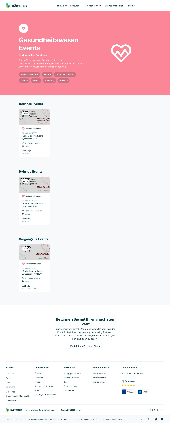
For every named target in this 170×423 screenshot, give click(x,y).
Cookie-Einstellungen (114, 419)
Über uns (38, 373)
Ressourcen (93, 5)
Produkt (61, 5)
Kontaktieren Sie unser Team (85, 346)
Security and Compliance (45, 394)
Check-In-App (12, 400)
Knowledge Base (71, 386)
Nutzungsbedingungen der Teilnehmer (75, 419)
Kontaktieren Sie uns (44, 386)
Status (37, 390)
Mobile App (10, 391)
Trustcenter (69, 390)
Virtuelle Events (99, 377)
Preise (131, 5)
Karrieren (39, 377)
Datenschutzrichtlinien (14, 419)
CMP (8, 382)
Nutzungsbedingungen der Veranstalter (42, 419)
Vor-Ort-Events (99, 373)
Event (8, 378)
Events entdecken (114, 5)
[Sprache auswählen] (157, 410)
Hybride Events (99, 382)
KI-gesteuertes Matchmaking (18, 396)
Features (76, 5)
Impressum (97, 419)
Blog (65, 382)
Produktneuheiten (72, 377)
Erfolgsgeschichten (72, 373)
